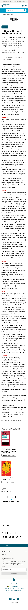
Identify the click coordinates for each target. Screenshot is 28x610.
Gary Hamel (18, 226)
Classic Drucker (10, 187)
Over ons (19, 592)
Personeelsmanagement (8, 14)
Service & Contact (11, 592)
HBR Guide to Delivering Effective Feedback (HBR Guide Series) (8, 451)
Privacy (22, 588)
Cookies (8, 590)
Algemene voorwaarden (8, 588)
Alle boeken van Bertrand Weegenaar (11, 420)
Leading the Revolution (10, 502)
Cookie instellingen (16, 590)
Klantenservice (14, 551)
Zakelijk (14, 555)
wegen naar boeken (6, 491)
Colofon (17, 588)
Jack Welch (19, 272)
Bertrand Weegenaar (8, 57)
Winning (18, 284)
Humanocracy (5, 479)
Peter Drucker (10, 156)
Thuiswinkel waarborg (13, 586)
